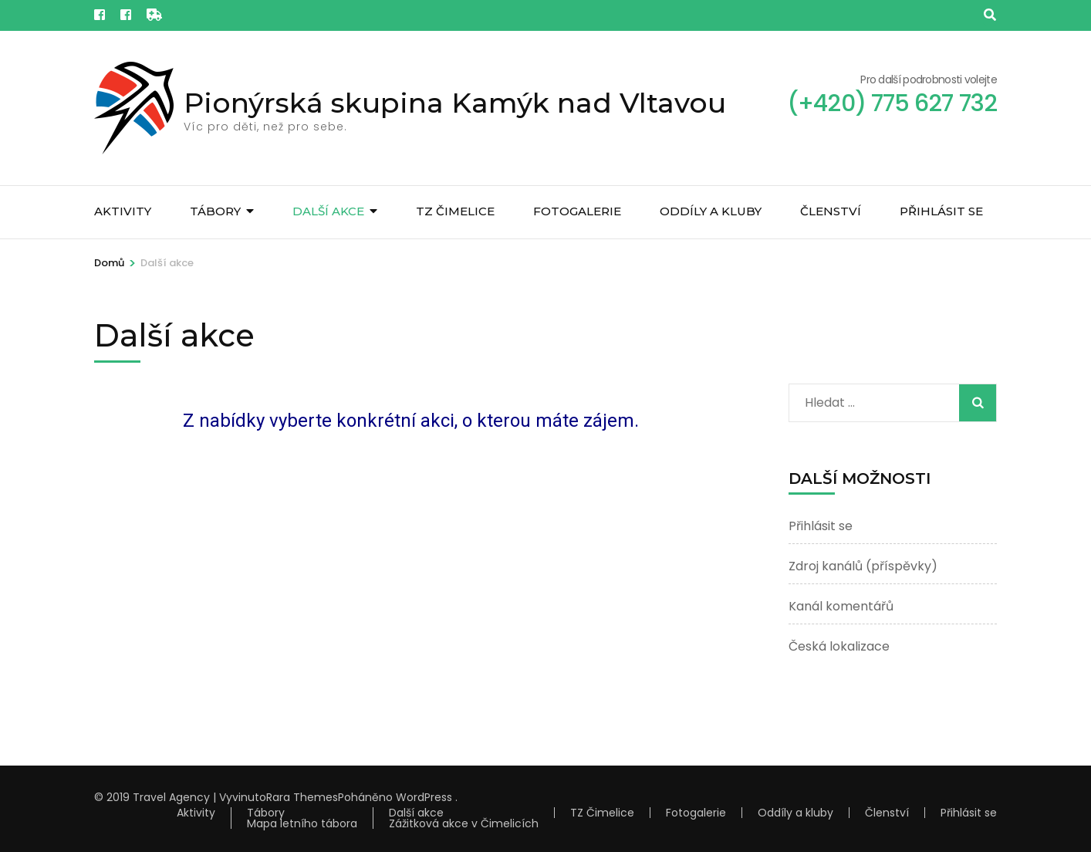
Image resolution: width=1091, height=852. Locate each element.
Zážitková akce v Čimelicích (464, 823)
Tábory (215, 211)
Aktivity (122, 211)
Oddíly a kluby (711, 211)
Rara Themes (302, 797)
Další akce (328, 211)
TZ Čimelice (455, 211)
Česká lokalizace (839, 646)
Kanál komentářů (841, 606)
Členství (830, 211)
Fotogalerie (577, 211)
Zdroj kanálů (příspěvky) (863, 566)
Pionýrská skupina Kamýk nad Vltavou (455, 103)
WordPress (424, 797)
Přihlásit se (941, 211)
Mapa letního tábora (302, 823)
